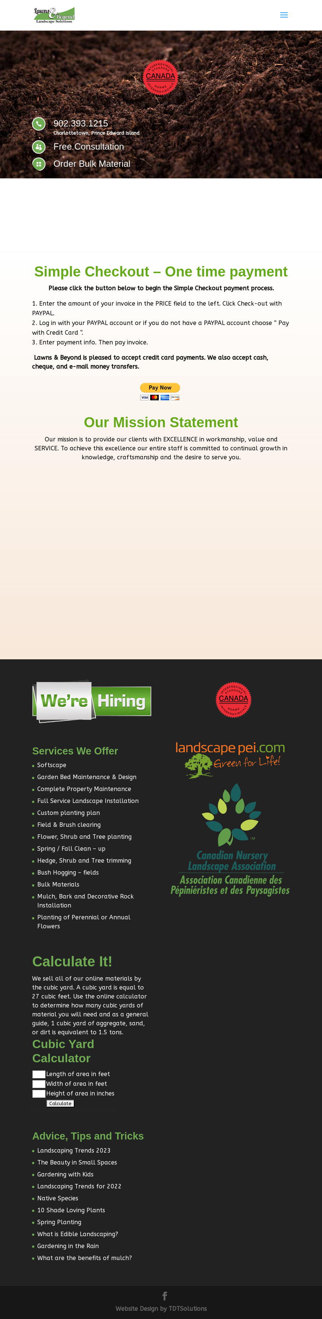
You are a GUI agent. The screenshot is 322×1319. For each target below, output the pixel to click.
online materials (108, 978)
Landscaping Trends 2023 (74, 1150)
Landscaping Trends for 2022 (79, 1186)
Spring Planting (59, 1222)
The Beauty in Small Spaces (77, 1162)
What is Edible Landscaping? (77, 1234)
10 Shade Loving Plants (71, 1210)
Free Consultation (88, 146)
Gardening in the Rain (68, 1246)
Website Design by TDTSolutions (161, 1308)
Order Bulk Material (91, 164)
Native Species (57, 1198)
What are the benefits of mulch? (84, 1258)
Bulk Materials (58, 884)
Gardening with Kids (65, 1174)
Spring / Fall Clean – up (71, 848)
